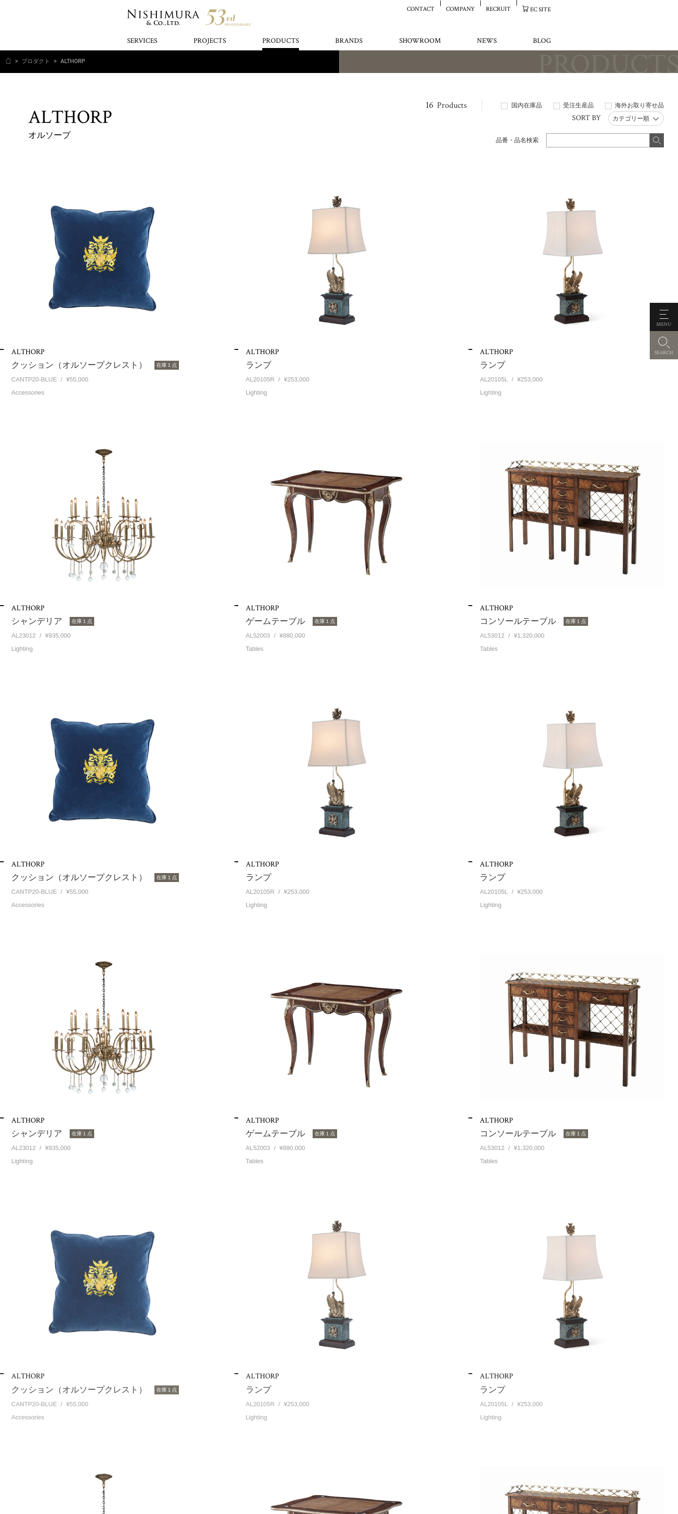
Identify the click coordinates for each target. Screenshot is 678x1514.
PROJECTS (210, 41)
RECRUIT (498, 8)
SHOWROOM (420, 41)
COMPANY (460, 8)
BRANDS (349, 41)
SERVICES (142, 41)
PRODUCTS (280, 41)
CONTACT (421, 8)
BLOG (542, 41)
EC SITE (540, 9)
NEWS (487, 41)
